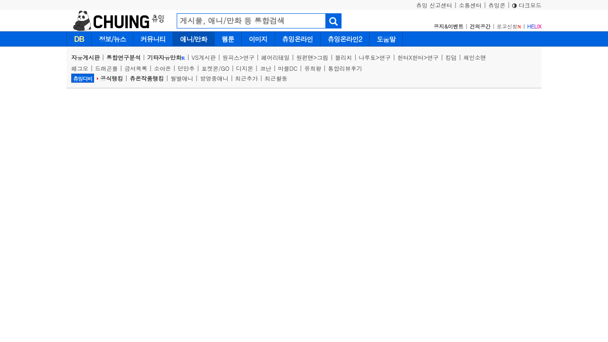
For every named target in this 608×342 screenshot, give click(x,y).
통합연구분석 (123, 57)
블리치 (343, 57)
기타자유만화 (166, 57)
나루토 (367, 57)
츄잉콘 (496, 5)
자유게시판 (85, 57)
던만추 (186, 68)
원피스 (230, 57)
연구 (249, 57)
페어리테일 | (278, 57)
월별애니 (182, 78)
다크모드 (527, 5)
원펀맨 (305, 57)
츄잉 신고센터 (434, 5)
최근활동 (276, 78)
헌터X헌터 (411, 57)
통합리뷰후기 (345, 68)
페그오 (79, 68)
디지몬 (244, 68)
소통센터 (470, 5)
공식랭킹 (111, 78)
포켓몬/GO (215, 68)
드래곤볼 (106, 68)
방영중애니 (214, 78)
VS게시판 (203, 57)
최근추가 (246, 78)
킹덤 (451, 57)
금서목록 (135, 68)
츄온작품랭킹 (147, 78)
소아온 (162, 68)
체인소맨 (475, 57)
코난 (265, 68)
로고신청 (509, 26)
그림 (322, 57)
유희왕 (313, 68)
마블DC (287, 68)
